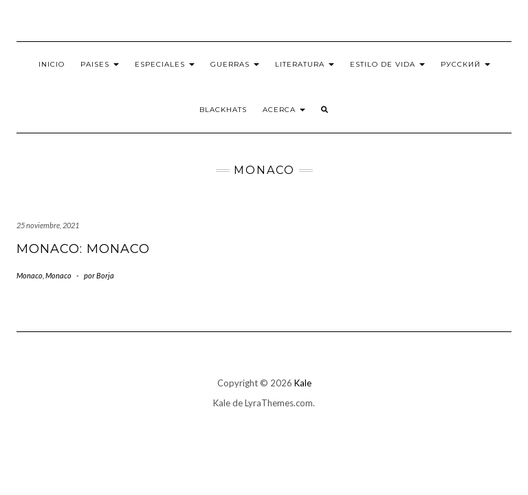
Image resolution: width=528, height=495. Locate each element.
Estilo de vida (387, 64)
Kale (302, 382)
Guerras (234, 64)
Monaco (29, 275)
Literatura (304, 64)
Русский (465, 64)
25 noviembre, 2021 (47, 225)
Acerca (284, 109)
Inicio (51, 64)
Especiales (165, 64)
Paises (99, 64)
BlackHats (223, 109)
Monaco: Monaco (83, 248)
